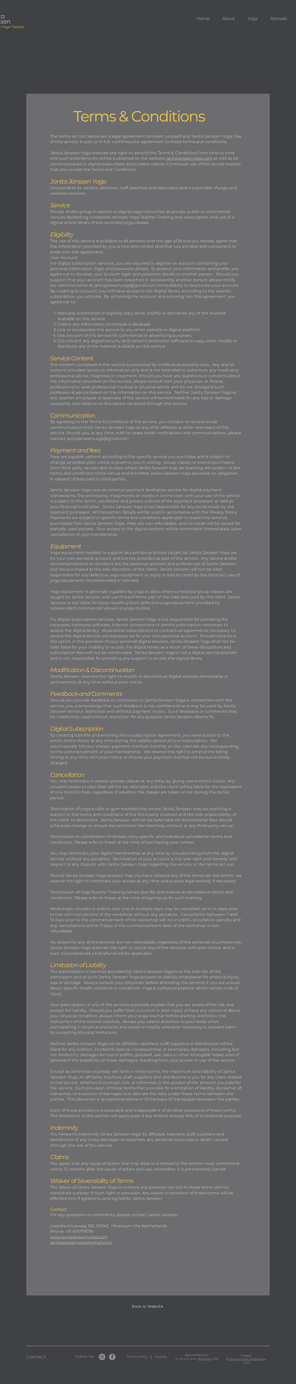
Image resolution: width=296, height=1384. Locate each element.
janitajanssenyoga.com (189, 158)
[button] (228, 18)
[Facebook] (112, 1357)
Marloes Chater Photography (247, 1359)
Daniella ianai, (188, 1358)
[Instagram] (102, 1357)
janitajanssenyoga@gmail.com (125, 285)
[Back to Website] (148, 1306)
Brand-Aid (204, 1358)
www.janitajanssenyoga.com (79, 1237)
